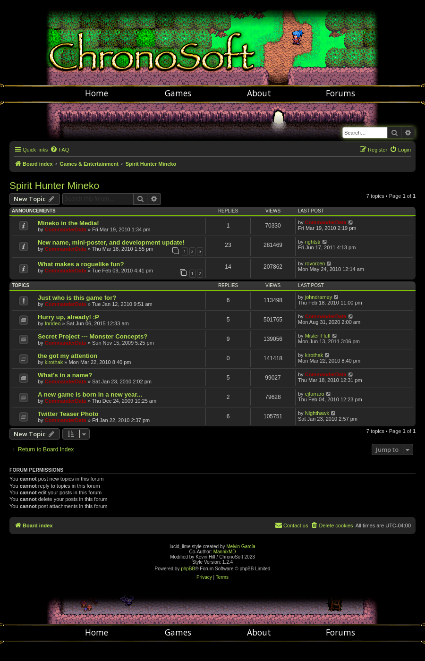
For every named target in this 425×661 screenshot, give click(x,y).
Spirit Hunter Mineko (54, 185)
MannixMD (224, 551)
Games (178, 93)
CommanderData (65, 229)
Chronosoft (212, 42)
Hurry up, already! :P (68, 317)
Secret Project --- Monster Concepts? (92, 336)
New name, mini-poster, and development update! (111, 242)
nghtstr (313, 242)
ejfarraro (314, 394)
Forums (340, 93)
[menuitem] (59, 149)
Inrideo (53, 323)
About (259, 93)
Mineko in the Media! (68, 223)
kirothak (54, 362)
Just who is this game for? (77, 297)
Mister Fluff (318, 336)
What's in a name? (65, 375)
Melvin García (240, 546)
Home (96, 93)
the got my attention (67, 355)
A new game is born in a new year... (90, 394)
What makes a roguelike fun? (81, 264)
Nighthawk (317, 413)
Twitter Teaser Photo (68, 413)
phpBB (188, 568)
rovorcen (315, 263)
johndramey (318, 297)
